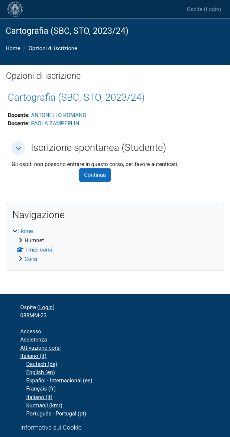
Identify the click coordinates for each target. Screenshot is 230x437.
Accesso (30, 331)
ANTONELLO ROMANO (58, 115)
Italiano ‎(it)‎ (33, 356)
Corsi (31, 259)
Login (212, 9)
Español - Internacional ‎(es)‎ (59, 380)
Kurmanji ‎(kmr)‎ (44, 405)
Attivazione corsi (40, 347)
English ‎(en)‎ (40, 372)
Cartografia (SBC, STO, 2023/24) (76, 97)
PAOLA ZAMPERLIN (55, 123)
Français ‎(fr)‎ (41, 388)
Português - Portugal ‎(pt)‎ (56, 413)
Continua (95, 175)
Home (13, 48)
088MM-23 (33, 315)
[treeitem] (115, 245)
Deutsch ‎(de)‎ (42, 364)
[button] (18, 148)
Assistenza (33, 339)
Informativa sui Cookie (51, 427)
